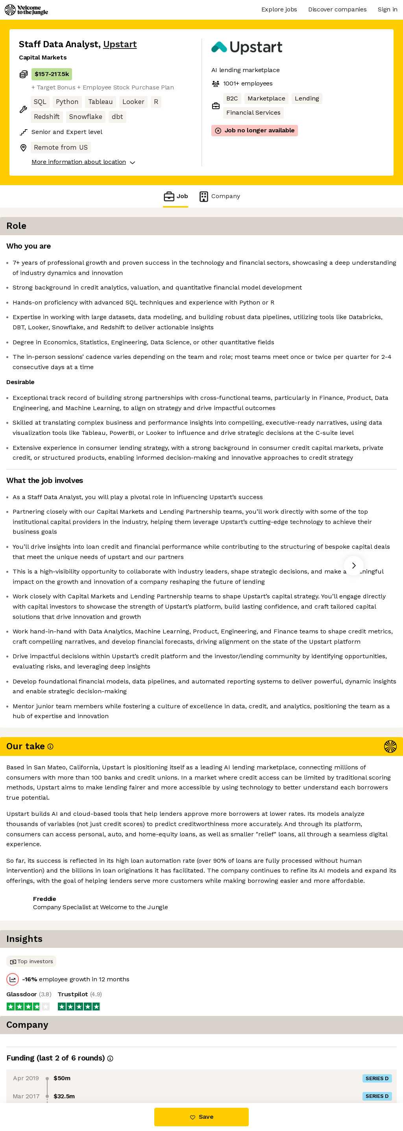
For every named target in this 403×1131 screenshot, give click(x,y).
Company (219, 196)
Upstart (120, 44)
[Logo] (26, 9)
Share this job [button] (40, 1069)
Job (175, 196)
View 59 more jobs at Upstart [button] (119, 1069)
